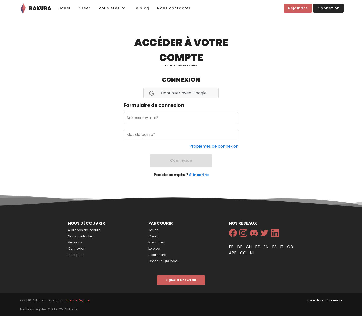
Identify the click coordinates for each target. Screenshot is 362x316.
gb (290, 247)
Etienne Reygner (78, 300)
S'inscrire (199, 175)
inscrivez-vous (183, 65)
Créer (153, 236)
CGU (51, 309)
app (233, 253)
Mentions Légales (33, 309)
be (258, 247)
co (243, 253)
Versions (75, 242)
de (240, 247)
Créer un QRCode (162, 261)
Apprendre (157, 254)
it (282, 247)
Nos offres (156, 242)
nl (252, 253)
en (266, 247)
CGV (59, 309)
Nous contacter (80, 236)
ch (249, 247)
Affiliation (71, 309)
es (275, 247)
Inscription (76, 254)
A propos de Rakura (84, 230)
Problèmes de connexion (213, 146)
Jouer (153, 230)
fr (232, 247)
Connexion (76, 248)
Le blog (154, 248)
